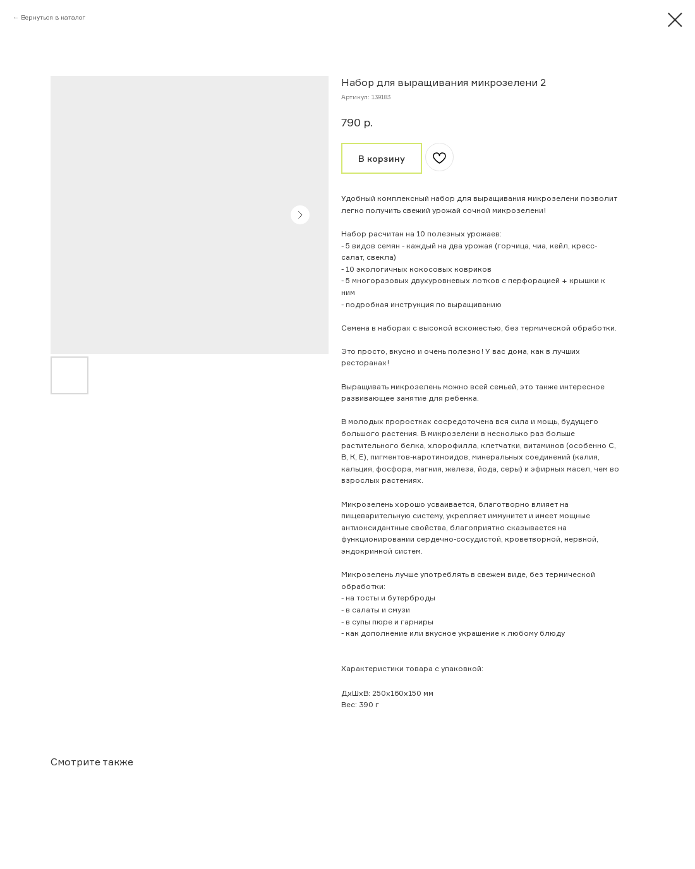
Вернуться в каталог (53, 17)
